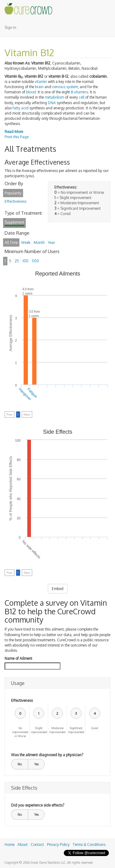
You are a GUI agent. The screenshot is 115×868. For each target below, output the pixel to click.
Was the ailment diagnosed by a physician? (47, 755)
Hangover (25, 394)
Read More (14, 131)
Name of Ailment (18, 658)
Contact (37, 844)
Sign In (10, 27)
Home (9, 844)
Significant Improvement (76, 730)
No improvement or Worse (20, 732)
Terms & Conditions (89, 844)
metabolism (54, 97)
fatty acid (21, 108)
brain (39, 86)
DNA (52, 102)
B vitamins (79, 92)
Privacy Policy (58, 844)
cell (81, 97)
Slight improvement (39, 730)
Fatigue (32, 393)
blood (31, 92)
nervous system (65, 86)
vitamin (41, 81)
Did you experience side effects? (37, 805)
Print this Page (17, 137)
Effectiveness (22, 700)
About (22, 844)
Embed (57, 588)
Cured (94, 728)
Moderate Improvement (57, 730)
